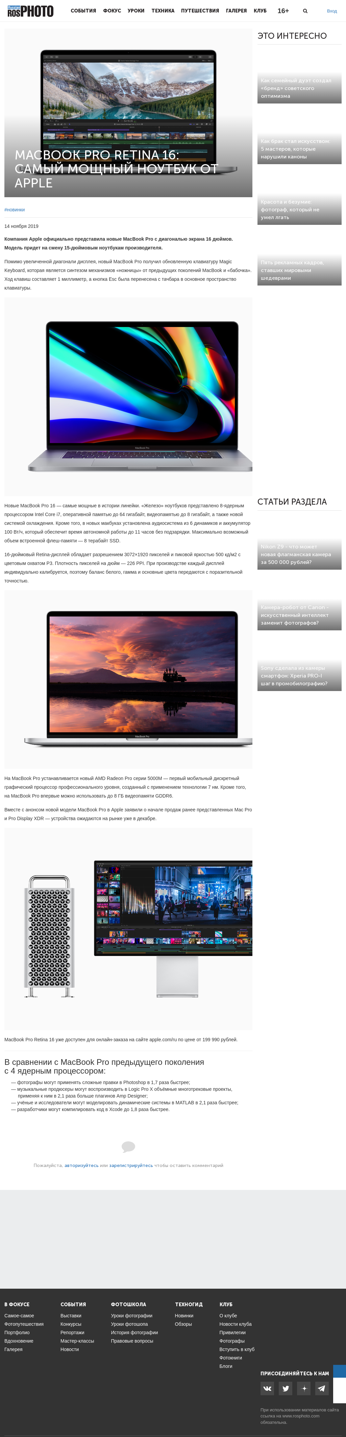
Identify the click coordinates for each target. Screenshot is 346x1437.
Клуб (260, 10)
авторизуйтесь (82, 1165)
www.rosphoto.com (301, 1415)
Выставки (70, 1315)
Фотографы (232, 1341)
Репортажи (72, 1332)
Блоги (226, 1366)
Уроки (136, 10)
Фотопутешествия (24, 1324)
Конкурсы (70, 1324)
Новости (69, 1349)
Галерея (236, 10)
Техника (162, 10)
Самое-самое (19, 1315)
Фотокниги (231, 1357)
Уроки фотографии (131, 1315)
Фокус (112, 10)
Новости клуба (236, 1324)
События (83, 10)
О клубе (228, 1315)
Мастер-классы (77, 1341)
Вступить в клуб (237, 1349)
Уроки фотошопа (129, 1324)
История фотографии (134, 1332)
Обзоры (183, 1324)
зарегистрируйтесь (131, 1165)
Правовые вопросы (132, 1341)
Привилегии (233, 1332)
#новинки (14, 209)
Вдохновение (18, 1341)
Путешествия (200, 10)
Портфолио (17, 1332)
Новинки (184, 1315)
